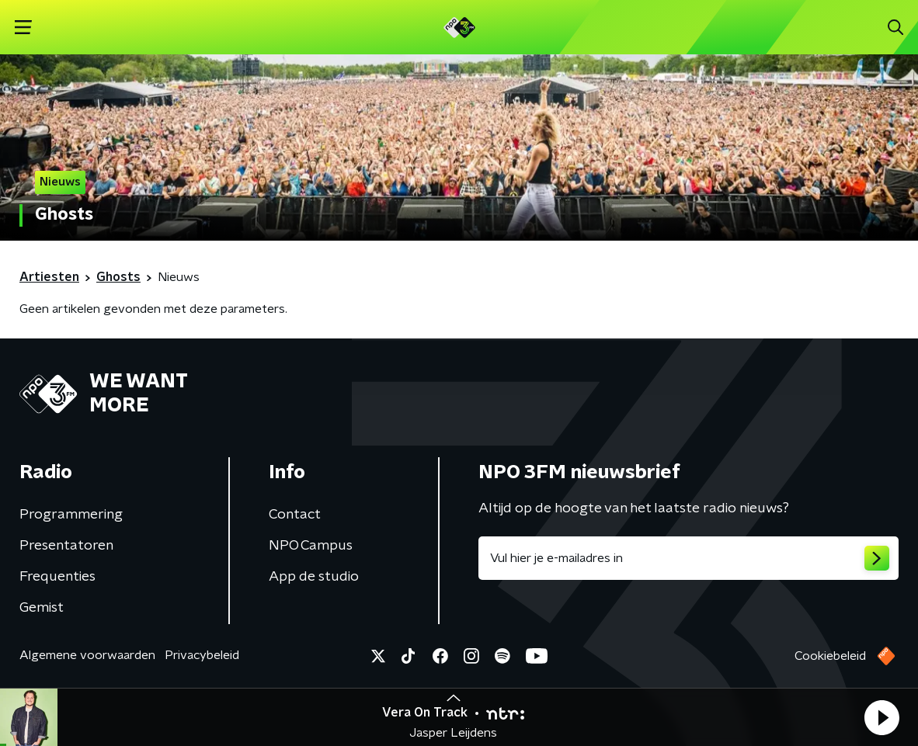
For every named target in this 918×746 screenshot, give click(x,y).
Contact (295, 515)
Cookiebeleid (830, 656)
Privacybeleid (202, 655)
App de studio (314, 577)
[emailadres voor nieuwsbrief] (688, 558)
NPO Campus (311, 546)
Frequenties (57, 577)
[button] (881, 717)
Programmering (71, 515)
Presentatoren (66, 546)
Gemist (41, 608)
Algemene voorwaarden (87, 655)
